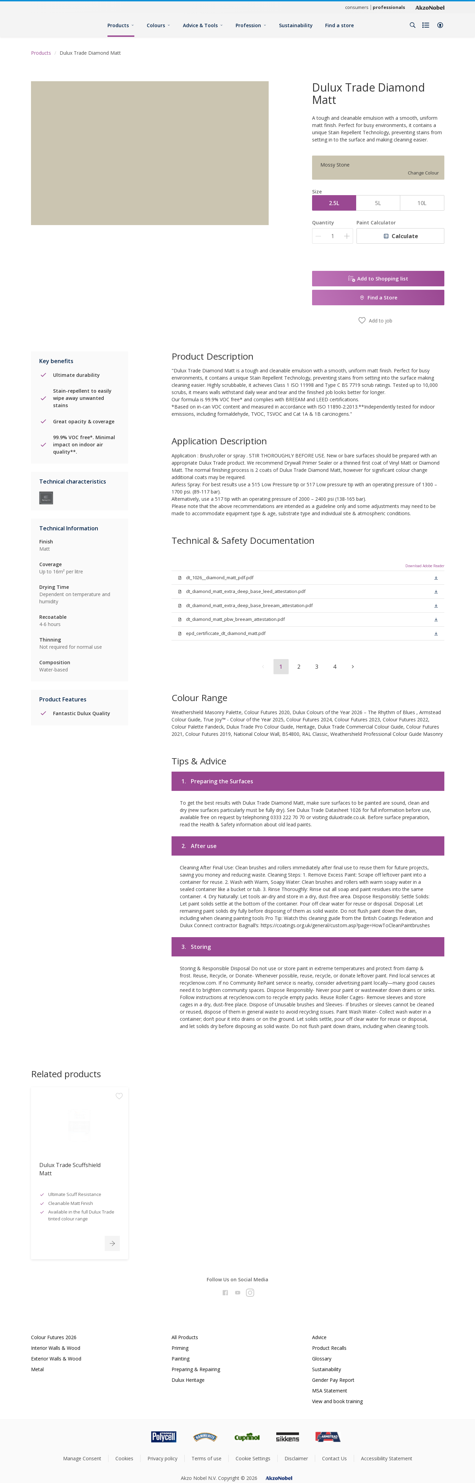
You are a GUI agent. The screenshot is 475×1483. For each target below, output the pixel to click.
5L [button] (378, 203)
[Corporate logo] (429, 7)
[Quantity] (332, 236)
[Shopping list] (426, 25)
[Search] (413, 25)
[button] (440, 25)
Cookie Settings (253, 1458)
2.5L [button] (334, 203)
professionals (389, 7)
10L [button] (421, 203)
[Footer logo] (134, 1436)
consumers (357, 7)
